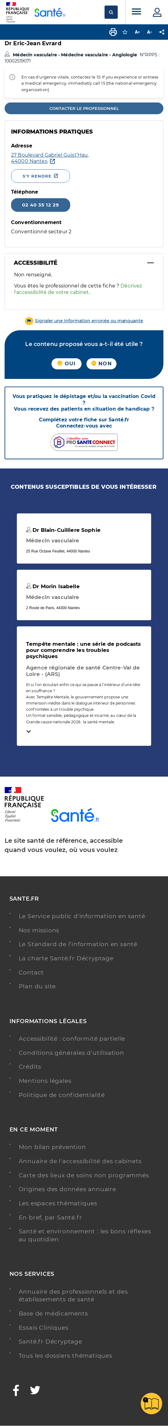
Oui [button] (66, 364)
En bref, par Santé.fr (50, 1217)
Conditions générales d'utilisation (71, 1052)
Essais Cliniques (43, 1327)
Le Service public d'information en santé (82, 916)
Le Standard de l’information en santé (78, 944)
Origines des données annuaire (67, 1189)
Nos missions (39, 930)
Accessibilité (35, 262)
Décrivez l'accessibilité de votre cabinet (78, 289)
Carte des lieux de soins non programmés (84, 1175)
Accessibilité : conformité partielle (72, 1038)
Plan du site (37, 986)
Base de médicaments (53, 1313)
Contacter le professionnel (84, 108)
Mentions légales (45, 1080)
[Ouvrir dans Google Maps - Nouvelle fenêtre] (50, 158)
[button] (84, 320)
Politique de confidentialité (62, 1095)
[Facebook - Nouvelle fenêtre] (16, 1391)
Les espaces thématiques (58, 1203)
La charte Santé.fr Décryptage (66, 958)
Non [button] (101, 364)
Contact (31, 972)
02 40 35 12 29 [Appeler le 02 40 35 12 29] (40, 205)
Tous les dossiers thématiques (65, 1355)
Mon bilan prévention (52, 1147)
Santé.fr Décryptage (50, 1341)
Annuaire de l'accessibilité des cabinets (80, 1161)
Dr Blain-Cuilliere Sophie (63, 530)
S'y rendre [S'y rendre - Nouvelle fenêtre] (37, 176)
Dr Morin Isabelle (53, 586)
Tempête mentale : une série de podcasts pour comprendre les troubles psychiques (83, 650)
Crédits (30, 1066)
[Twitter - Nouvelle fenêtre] (35, 1391)
